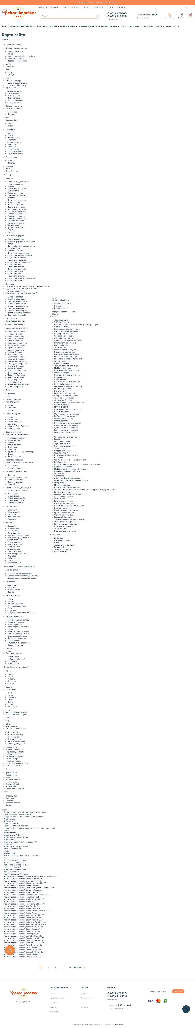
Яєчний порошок (15, 468)
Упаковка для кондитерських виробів (22, 293)
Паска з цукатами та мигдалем (67, 423)
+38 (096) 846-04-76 (117, 16)
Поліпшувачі (12, 493)
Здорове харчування (21, 26)
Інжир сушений (10, 839)
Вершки (10, 442)
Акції (4, 26)
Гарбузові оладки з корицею (66, 416)
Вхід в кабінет (169, 16)
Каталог (84, 993)
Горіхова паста (12, 87)
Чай (168, 26)
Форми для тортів (15, 271)
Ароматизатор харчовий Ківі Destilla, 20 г (22, 931)
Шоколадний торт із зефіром (66, 370)
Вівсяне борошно (15, 340)
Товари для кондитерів (64, 545)
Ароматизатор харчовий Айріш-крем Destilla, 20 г (25, 883)
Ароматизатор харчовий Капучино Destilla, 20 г (24, 938)
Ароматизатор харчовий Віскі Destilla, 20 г (22, 906)
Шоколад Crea (13, 428)
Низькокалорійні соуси (16, 85)
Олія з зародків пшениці (18, 535)
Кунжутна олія (13, 542)
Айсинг (9, 724)
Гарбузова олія (13, 546)
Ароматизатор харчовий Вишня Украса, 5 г (22, 917)
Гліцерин (11, 599)
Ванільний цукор (14, 440)
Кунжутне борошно (15, 366)
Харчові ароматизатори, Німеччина (22, 575)
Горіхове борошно (15, 347)
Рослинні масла (12, 506)
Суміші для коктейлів (15, 788)
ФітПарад (10, 166)
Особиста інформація (63, 303)
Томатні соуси (13, 663)
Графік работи (60, 462)
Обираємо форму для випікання (68, 478)
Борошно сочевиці (15, 338)
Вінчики (10, 186)
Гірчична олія (13, 528)
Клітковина (12, 146)
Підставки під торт (15, 204)
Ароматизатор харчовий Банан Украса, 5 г (22, 897)
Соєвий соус (12, 661)
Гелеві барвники (14, 624)
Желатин (11, 587)
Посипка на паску (15, 734)
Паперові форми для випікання (21, 246)
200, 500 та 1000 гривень (65, 521)
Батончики (12, 112)
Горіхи (8, 670)
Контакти (121, 7)
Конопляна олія (14, 551)
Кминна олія (12, 530)
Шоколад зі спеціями (63, 526)
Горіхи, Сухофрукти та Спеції (136, 26)
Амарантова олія (14, 539)
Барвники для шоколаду (18, 620)
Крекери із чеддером (63, 384)
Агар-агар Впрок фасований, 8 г (18, 846)
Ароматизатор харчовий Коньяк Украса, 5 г (22, 954)
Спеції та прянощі (62, 441)
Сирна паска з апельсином (65, 437)
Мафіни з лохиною (62, 368)
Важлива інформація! (63, 517)
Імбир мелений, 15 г (12, 835)
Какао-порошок (14, 421)
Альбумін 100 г (10, 853)
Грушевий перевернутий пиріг (67, 471)
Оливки (10, 702)
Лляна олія (12, 526)
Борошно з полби (15, 334)
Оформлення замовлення (63, 311)
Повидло (11, 475)
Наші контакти (60, 551)
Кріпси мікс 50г (10, 821)
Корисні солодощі (13, 108)
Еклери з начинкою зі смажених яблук (71, 480)
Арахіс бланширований (14, 862)
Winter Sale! (59, 475)
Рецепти (43, 7)
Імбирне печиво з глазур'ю (66, 395)
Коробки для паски (15, 308)
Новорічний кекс (61, 363)
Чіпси (8, 168)
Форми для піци (14, 264)
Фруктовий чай (12, 784)
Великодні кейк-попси (64, 432)
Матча (8, 777)
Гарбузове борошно (16, 345)
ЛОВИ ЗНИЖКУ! (61, 379)
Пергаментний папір (16, 207)
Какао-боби (11, 66)
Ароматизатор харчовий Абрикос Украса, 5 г (23, 881)
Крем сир (11, 449)
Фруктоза (11, 610)
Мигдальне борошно (16, 370)
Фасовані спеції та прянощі (17, 714)
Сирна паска (59, 473)
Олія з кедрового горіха (17, 553)
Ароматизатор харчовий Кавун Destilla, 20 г (23, 936)
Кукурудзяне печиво (63, 450)
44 (70, 967)
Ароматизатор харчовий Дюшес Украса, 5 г (22, 929)
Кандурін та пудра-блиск (18, 633)
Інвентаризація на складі (65, 531)
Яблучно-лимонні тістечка (65, 524)
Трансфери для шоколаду (17, 763)
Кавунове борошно (15, 356)
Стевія (10, 125)
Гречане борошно (15, 352)
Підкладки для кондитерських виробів (23, 288)
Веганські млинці (61, 326)
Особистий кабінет (60, 300)
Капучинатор (13, 190)
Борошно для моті (15, 51)
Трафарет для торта (15, 227)
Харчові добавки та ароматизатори (98, 26)
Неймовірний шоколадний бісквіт (69, 402)
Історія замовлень (62, 308)
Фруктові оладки (61, 372)
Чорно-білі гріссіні (62, 404)
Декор (159, 26)
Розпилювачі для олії (16, 211)
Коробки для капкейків (17, 306)
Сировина (10, 798)
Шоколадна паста (15, 479)
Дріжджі (9, 390)
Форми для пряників (16, 269)
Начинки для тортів (15, 482)
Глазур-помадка (14, 444)
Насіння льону (13, 137)
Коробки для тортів (15, 296)
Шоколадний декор (16, 743)
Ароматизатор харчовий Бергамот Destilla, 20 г (24, 904)
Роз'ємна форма (14, 248)
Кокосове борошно (15, 359)
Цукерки (11, 114)
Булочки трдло (60, 508)
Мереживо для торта (15, 751)
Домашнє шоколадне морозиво (68, 340)
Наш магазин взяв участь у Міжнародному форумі (76, 324)
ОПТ (175, 26)
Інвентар (40, 26)
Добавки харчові (13, 802)
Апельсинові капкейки (64, 398)
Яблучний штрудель (62, 361)
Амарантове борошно (17, 331)
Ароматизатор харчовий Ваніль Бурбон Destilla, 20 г (26, 910)
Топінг (8, 651)
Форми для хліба (14, 273)
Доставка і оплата (71, 7)
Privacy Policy (59, 547)
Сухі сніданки (11, 157)
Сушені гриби (13, 149)
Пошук (55, 314)
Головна (5, 40)
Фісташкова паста (15, 100)
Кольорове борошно (16, 361)
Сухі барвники (13, 640)
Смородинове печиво (63, 418)
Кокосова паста (14, 93)
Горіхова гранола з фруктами (67, 329)
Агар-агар (8, 844)
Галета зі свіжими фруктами (66, 349)
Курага (10, 699)
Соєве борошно (14, 382)
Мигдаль (11, 679)
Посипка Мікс (13, 732)
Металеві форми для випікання (21, 241)
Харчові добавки (13, 595)
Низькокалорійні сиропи (16, 83)
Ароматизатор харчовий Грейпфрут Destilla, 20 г (25, 922)
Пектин (10, 592)
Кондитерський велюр (17, 636)
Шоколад (11, 424)
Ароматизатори (12, 570)
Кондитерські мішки (14, 318)
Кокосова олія (13, 512)
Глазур (10, 417)
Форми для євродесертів (18, 253)
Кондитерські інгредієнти (17, 434)
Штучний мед (13, 484)
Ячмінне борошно (15, 386)
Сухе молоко (13, 465)
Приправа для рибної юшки (16, 825)
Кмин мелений (10, 819)
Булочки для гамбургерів (65, 343)
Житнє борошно (14, 354)
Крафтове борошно (14, 459)
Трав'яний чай (12, 782)
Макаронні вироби (15, 58)
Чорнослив (12, 706)
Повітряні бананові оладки (66, 425)
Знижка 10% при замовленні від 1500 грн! (97, 2)
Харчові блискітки (15, 645)
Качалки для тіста (15, 193)
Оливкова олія (13, 533)
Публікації (55, 7)
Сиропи (9, 648)
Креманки (10, 284)
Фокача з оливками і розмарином (69, 494)
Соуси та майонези (14, 653)
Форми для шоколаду (16, 280)
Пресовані (12, 393)
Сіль (7, 717)
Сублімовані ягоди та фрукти (18, 487)
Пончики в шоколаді (63, 466)
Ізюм (9, 692)
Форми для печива (15, 266)
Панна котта (59, 377)
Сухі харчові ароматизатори (19, 573)
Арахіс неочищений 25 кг (15, 869)
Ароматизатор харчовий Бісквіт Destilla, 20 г (23, 892)
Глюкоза (11, 601)
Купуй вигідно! (60, 391)
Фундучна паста (14, 102)
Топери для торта (13, 761)
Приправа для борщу (13, 823)
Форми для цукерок (16, 276)
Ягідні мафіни (60, 347)
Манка (10, 54)
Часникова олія (14, 562)
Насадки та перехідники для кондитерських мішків (28, 286)
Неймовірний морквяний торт (67, 375)
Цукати (9, 687)
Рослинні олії (11, 522)
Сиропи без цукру (13, 80)
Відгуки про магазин (58, 998)
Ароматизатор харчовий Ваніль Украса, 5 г (22, 913)
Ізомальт (7, 830)
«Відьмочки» (59, 498)
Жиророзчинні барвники (18, 631)
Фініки (10, 704)
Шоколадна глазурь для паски (67, 409)
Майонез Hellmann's (16, 659)
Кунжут (10, 135)
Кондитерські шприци (15, 321)
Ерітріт (10, 123)
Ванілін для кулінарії (16, 438)
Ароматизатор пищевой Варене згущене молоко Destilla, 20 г (30, 876)
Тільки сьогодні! (61, 320)
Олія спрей (12, 556)
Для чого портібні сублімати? (67, 487)
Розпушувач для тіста (16, 606)
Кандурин (58, 457)
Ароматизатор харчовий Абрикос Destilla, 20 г (24, 878)
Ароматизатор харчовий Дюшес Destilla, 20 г (23, 926)
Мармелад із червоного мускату (68, 386)
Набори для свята (13, 754)
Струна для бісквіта (15, 223)
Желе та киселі (13, 589)
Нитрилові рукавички (16, 200)
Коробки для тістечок (16, 303)
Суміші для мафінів (15, 500)
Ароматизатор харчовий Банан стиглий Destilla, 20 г (26, 894)
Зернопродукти (12, 401)
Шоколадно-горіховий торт (66, 455)
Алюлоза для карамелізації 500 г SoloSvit (22, 855)
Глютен (10, 405)
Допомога (98, 7)
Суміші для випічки (15, 496)
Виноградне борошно (17, 343)
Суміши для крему (15, 502)
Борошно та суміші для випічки (21, 56)
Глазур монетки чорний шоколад (18, 814)
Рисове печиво (60, 439)
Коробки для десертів (17, 310)
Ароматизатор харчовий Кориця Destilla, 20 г (23, 956)
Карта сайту (54, 1012)
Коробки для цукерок (16, 299)
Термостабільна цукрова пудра (20, 451)
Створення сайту (113, 1025)
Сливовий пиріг (61, 345)
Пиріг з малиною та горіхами (67, 510)
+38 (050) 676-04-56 (117, 13)
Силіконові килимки (16, 213)
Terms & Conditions (62, 549)
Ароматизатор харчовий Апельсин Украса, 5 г (23, 890)
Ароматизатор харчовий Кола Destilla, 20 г (22, 949)
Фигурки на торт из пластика (66, 414)
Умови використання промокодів (68, 358)
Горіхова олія (13, 558)
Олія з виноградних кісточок (20, 537)
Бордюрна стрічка (15, 184)
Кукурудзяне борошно (17, 363)
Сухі (9, 396)
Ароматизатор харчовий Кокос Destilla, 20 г (23, 945)
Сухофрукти (11, 689)
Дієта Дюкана (12, 171)
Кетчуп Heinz (13, 656)
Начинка (9, 800)
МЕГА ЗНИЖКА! (61, 407)
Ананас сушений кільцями (15, 860)
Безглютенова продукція (16, 48)
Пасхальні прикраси (14, 756)
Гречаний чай (11, 772)
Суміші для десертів (16, 498)
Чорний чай (11, 786)
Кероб (8, 78)
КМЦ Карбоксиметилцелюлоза (20, 612)
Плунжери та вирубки (15, 291)
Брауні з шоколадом (63, 492)
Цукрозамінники (13, 120)
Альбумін (8, 851)
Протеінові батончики (17, 60)
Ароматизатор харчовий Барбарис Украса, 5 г (24, 901)
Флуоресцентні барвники (18, 642)
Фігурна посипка (14, 739)
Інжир (10, 695)
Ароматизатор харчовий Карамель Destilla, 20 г (24, 940)
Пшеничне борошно (16, 375)
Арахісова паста (14, 91)
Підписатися (178, 991)
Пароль (57, 306)
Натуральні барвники (16, 638)
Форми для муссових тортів (19, 262)
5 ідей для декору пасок (64, 446)
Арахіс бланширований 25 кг (16, 864)
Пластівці (11, 163)
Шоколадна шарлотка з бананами (69, 505)
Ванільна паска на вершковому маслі (70, 459)
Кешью (10, 676)
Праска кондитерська (16, 209)
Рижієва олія (13, 560)
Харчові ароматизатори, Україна (21, 578)
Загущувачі (10, 581)
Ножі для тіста (13, 202)
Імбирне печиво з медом (65, 352)
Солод (10, 410)
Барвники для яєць (15, 622)
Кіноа (9, 133)
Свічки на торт (12, 758)
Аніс (5, 858)
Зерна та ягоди (14, 142)
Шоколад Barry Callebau (17, 426)
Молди (10, 243)
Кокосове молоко (15, 153)
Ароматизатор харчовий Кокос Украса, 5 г (22, 947)
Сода (9, 608)
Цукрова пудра (14, 456)
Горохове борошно (15, 350)
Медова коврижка (62, 485)
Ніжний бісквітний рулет (65, 338)
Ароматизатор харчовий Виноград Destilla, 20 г (24, 915)
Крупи (8, 69)
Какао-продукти (13, 413)
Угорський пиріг (61, 528)
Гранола (10, 160)
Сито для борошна (15, 220)
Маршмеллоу (11, 747)
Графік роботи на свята (64, 333)
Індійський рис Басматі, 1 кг (16, 837)
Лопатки (11, 197)
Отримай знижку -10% (64, 515)
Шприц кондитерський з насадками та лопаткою (25, 812)
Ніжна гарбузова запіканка (66, 331)
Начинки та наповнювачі (16, 471)
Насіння (9, 710)
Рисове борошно (14, 379)
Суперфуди (10, 129)
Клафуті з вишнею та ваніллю (67, 381)
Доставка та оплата (62, 540)
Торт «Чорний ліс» (62, 443)
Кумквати (11, 697)
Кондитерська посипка (16, 728)
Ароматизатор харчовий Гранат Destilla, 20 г (23, 919)
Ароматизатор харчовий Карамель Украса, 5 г (24, 942)
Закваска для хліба (14, 399)
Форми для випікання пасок (19, 255)
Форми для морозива (16, 260)
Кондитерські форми (15, 235)
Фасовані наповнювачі (17, 477)
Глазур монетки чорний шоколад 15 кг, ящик (23, 816)
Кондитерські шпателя (17, 195)
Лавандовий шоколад (63, 496)
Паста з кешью (13, 98)
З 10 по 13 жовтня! (62, 322)
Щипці (10, 232)
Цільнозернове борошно (18, 384)
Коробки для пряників (17, 301)
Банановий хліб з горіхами (66, 430)
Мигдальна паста (14, 95)
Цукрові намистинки (16, 741)
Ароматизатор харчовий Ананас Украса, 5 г (22, 885)
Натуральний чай (13, 779)
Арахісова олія (13, 549)
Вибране (181, 16)
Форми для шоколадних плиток (21, 278)
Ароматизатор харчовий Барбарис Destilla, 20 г (24, 899)
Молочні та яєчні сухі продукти (19, 462)
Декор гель (12, 447)
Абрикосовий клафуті (63, 400)
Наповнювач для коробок (18, 312)
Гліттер (10, 629)
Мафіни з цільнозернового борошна (70, 469)
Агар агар (11, 585)
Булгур (10, 72)
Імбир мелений (10, 832)
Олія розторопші (14, 544)
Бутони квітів (11, 726)
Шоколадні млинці (62, 411)
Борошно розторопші (16, 336)
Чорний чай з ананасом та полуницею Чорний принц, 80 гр (30, 828)
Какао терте (12, 419)
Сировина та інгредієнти (62, 26)
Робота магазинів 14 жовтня (66, 354)
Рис (7, 117)
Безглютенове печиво (63, 501)
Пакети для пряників (16, 315)
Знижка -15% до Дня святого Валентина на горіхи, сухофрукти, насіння (85, 489)
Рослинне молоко (15, 151)
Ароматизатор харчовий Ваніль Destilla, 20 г (23, 908)
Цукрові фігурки (13, 765)
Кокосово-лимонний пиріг (65, 356)
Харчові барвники (14, 616)
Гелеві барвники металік (18, 626)
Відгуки (109, 7)
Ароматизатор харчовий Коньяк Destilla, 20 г (23, 952)
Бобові (9, 64)
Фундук (10, 683)
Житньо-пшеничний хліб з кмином (69, 519)
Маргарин (11, 519)
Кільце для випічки (15, 239)
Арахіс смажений (11, 871)
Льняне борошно (15, 368)
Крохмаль (11, 407)
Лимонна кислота (15, 603)
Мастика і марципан (14, 749)
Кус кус (10, 74)
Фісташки (11, 681)
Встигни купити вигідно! (64, 393)
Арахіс (10, 674)
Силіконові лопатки (16, 216)
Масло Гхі (11, 514)
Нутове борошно (14, 373)
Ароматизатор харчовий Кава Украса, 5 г (21, 933)
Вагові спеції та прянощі (16, 712)
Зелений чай (11, 775)
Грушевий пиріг (61, 453)
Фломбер (11, 229)
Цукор (10, 454)
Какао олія (12, 510)
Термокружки (13, 225)
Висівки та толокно (14, 106)
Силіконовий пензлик (16, 218)
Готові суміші (11, 796)
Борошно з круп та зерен (17, 328)
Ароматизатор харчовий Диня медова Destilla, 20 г (26, 924)
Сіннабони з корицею (63, 336)
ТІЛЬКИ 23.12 (60, 448)
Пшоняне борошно (15, 377)
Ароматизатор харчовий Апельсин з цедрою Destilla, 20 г (29, 887)
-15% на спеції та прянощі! (66, 365)
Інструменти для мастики (18, 181)
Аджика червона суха (13, 848)
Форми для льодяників (17, 257)
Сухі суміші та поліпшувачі (17, 490)
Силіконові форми (15, 250)
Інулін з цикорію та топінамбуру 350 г (20, 842)
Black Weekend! (61, 420)
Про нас (86, 7)
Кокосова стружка (13, 432)
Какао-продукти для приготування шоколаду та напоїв (78, 464)
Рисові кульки (13, 737)
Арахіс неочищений (12, 867)
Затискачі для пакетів (16, 188)
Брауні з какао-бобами (64, 512)
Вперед (77, 967)
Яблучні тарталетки (62, 388)
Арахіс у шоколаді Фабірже (16, 874)
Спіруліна (11, 139)
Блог (54, 316)
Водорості (11, 144)
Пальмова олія (13, 516)
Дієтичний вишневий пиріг (66, 427)
